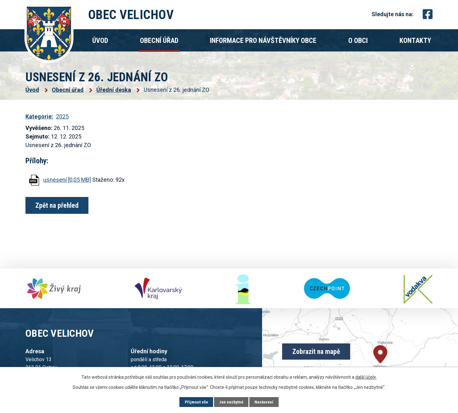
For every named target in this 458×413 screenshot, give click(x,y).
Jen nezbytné (231, 401)
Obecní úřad (159, 40)
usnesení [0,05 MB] (67, 179)
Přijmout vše (195, 401)
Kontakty (415, 40)
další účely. (366, 376)
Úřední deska (113, 89)
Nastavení (265, 401)
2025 (62, 116)
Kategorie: (39, 116)
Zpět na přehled (58, 205)
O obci (358, 40)
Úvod (100, 40)
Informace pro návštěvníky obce (263, 40)
